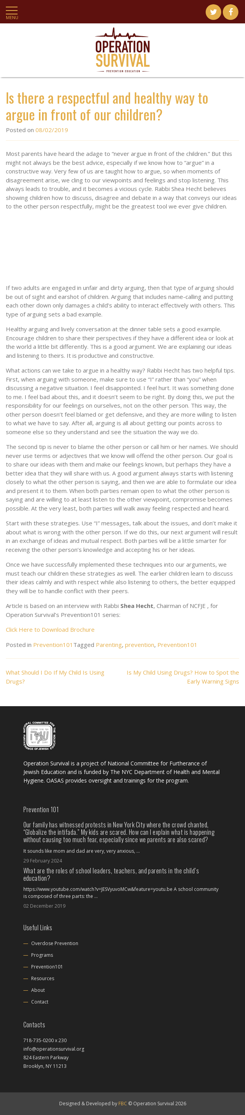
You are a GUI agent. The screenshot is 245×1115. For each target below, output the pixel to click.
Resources (42, 978)
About (38, 990)
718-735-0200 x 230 (45, 1040)
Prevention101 (53, 645)
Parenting (109, 645)
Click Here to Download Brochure (50, 629)
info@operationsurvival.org (53, 1049)
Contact (39, 1001)
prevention (139, 645)
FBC (122, 1103)
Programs (42, 955)
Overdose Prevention (54, 943)
